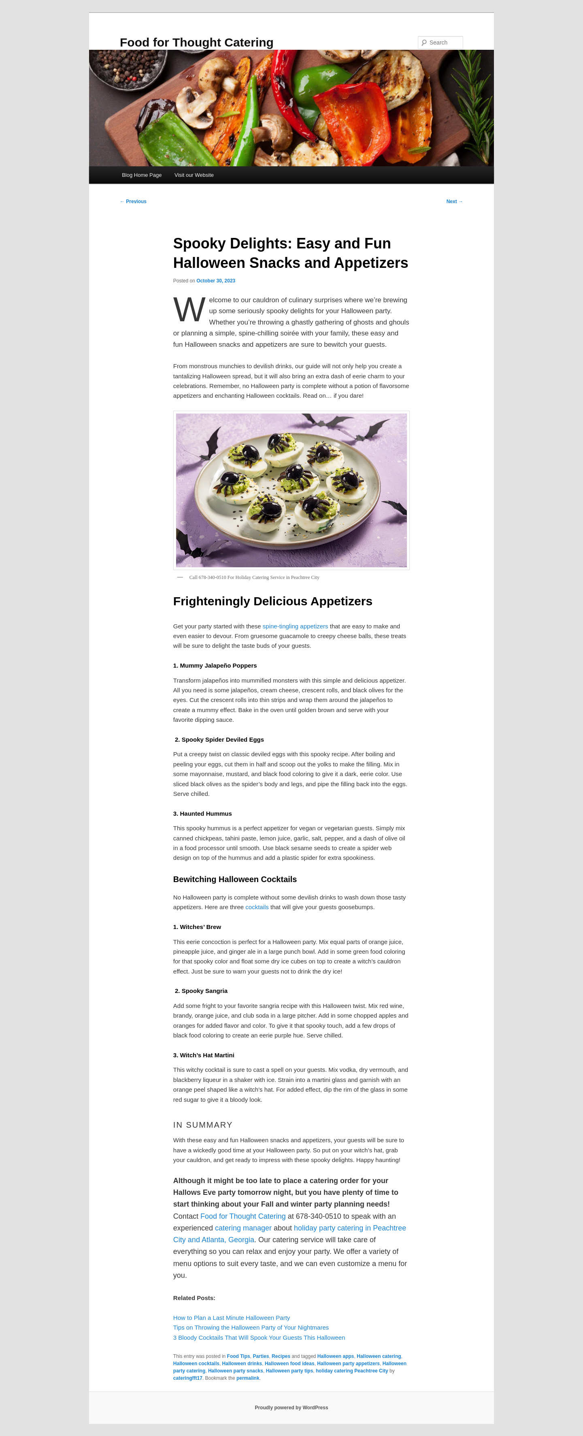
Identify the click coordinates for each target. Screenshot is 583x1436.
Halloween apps (335, 1356)
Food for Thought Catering (197, 42)
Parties (261, 1356)
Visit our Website (194, 175)
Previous (133, 201)
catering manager (243, 1228)
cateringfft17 (187, 1378)
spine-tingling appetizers (295, 626)
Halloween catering (379, 1356)
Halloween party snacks (235, 1371)
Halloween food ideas (290, 1363)
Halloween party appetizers (348, 1363)
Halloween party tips (289, 1371)
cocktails (257, 907)
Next (455, 201)
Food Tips (238, 1356)
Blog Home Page (142, 175)
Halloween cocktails (196, 1363)
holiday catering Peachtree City (352, 1371)
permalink (248, 1378)
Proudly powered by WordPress (291, 1408)
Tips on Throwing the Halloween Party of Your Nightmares (251, 1327)
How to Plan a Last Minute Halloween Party (231, 1317)
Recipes (281, 1356)
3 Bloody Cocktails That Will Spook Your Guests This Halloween (259, 1337)
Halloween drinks (242, 1363)
